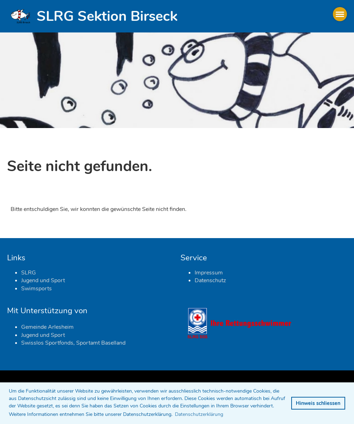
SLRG (28, 273)
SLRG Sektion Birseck (107, 16)
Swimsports (36, 288)
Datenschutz (210, 280)
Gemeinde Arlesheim (47, 327)
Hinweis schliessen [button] (318, 403)
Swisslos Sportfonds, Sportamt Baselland (73, 343)
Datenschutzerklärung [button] (199, 414)
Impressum (209, 273)
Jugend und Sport (43, 280)
